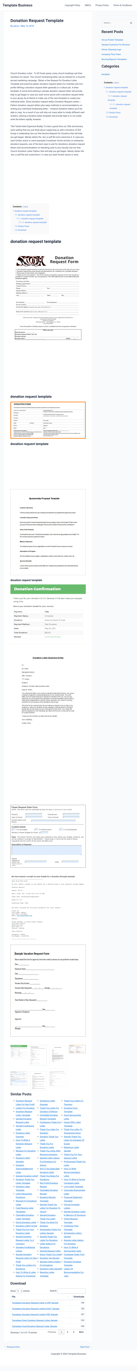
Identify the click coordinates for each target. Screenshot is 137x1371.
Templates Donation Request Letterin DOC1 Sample (36, 1314)
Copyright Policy (73, 5)
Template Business (17, 5)
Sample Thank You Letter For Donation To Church (50, 1207)
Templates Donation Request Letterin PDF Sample (35, 1320)
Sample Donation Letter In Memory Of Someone (73, 1214)
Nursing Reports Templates (115, 59)
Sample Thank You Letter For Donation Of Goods (74, 1140)
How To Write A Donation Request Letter (24, 1143)
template (106, 74)
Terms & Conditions (123, 5)
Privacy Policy (102, 5)
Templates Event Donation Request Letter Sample (35, 1326)
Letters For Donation (25, 1108)
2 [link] (67, 1337)
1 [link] (61, 1337)
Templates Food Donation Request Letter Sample (35, 1331)
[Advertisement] (32, 51)
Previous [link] (52, 1337)
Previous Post (12, 1352)
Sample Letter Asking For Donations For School (50, 1161)
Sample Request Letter (50, 1249)
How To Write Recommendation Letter (72, 1171)
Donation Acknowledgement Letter (24, 1168)
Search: (53, 1296)
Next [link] (81, 1337)
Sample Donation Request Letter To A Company (25, 1246)
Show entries (20, 1296)
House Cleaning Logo (112, 49)
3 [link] (73, 1337)
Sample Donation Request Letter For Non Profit (24, 1264)
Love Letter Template (74, 1185)
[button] (68, 1302)
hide (25, 207)
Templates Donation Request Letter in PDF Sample (36, 1308)
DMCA (89, 5)
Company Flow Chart (111, 54)
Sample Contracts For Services (116, 44)
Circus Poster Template (113, 40)
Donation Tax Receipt (50, 1260)
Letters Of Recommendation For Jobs (74, 1274)
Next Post (86, 1352)
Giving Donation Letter (26, 1225)
